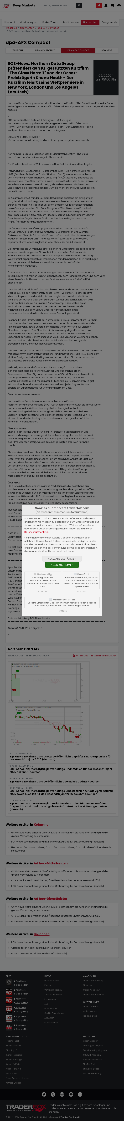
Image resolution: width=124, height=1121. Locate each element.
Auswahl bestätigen (62, 559)
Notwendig (44, 574)
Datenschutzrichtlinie (36, 532)
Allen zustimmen (62, 565)
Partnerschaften (63, 599)
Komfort (83, 574)
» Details (42, 591)
